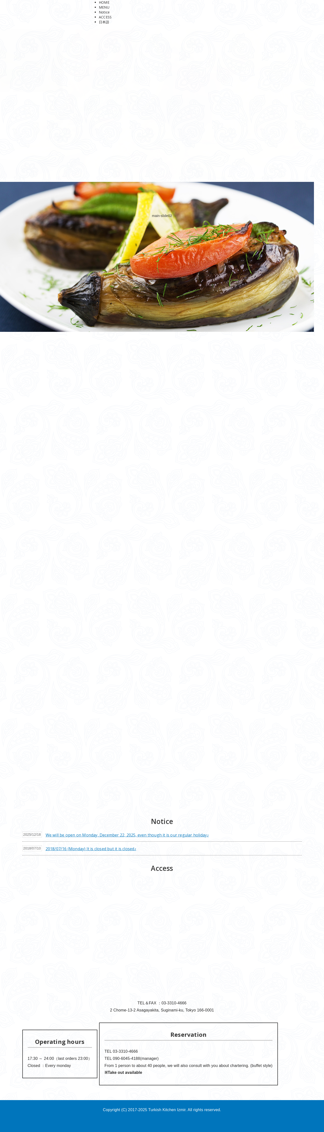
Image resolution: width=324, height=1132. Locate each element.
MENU (104, 7)
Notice (104, 12)
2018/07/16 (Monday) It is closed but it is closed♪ (91, 848)
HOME (104, 2)
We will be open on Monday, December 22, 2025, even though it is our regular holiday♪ (127, 835)
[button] (162, 797)
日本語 (104, 22)
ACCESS (105, 17)
